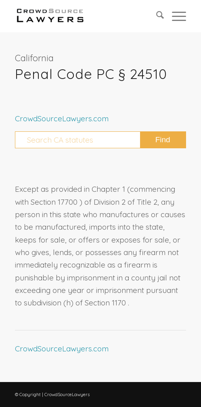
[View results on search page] (163, 140)
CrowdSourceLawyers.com (62, 118)
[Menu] (175, 16)
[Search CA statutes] (100, 140)
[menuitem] (156, 16)
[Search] (156, 16)
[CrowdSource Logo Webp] (83, 16)
